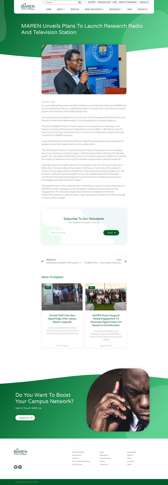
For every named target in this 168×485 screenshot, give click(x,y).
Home (48, 9)
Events (102, 461)
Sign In (143, 2)
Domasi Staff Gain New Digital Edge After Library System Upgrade (62, 318)
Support (92, 2)
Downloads (131, 452)
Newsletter (104, 455)
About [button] (60, 9)
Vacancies (103, 464)
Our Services (77, 464)
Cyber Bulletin (104, 2)
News (102, 452)
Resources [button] (114, 9)
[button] (80, 2)
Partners (75, 458)
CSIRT (114, 2)
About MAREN (78, 452)
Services (74, 9)
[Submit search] (63, 2)
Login (129, 464)
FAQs (129, 9)
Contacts (142, 9)
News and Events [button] (93, 9)
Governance (76, 455)
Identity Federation (127, 2)
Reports (130, 455)
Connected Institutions (81, 461)
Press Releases (105, 458)
